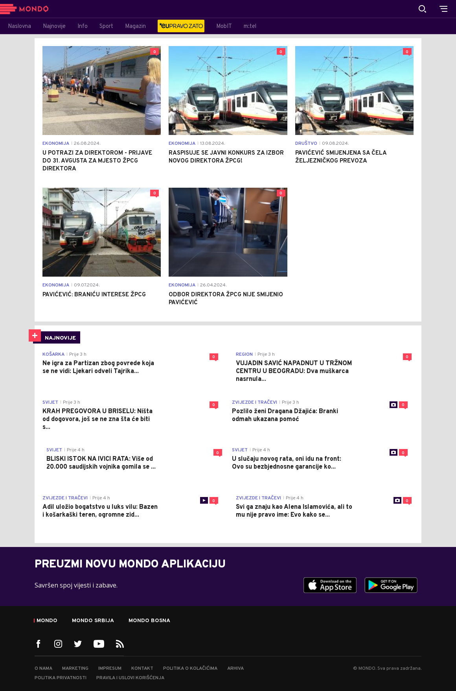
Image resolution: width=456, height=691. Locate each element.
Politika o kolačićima (190, 668)
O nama (43, 668)
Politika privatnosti (60, 678)
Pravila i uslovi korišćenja (130, 678)
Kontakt (142, 668)
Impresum (109, 668)
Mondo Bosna (149, 621)
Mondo (47, 621)
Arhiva (235, 668)
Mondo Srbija (93, 621)
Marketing (75, 668)
